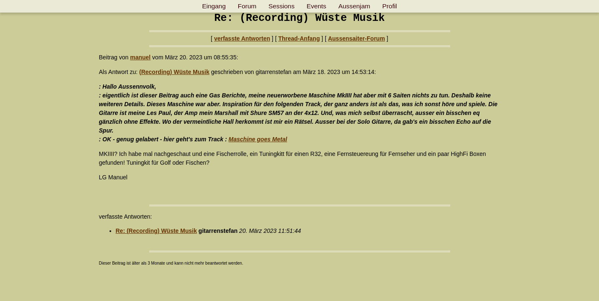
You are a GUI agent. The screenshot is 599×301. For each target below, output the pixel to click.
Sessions (281, 6)
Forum (247, 6)
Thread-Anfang (299, 38)
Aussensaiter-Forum (356, 38)
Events (316, 6)
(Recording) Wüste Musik (174, 72)
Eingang (213, 6)
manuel (140, 57)
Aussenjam (354, 6)
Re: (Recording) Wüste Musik (156, 230)
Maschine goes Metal (258, 139)
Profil (389, 6)
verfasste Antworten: (125, 216)
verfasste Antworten (242, 38)
